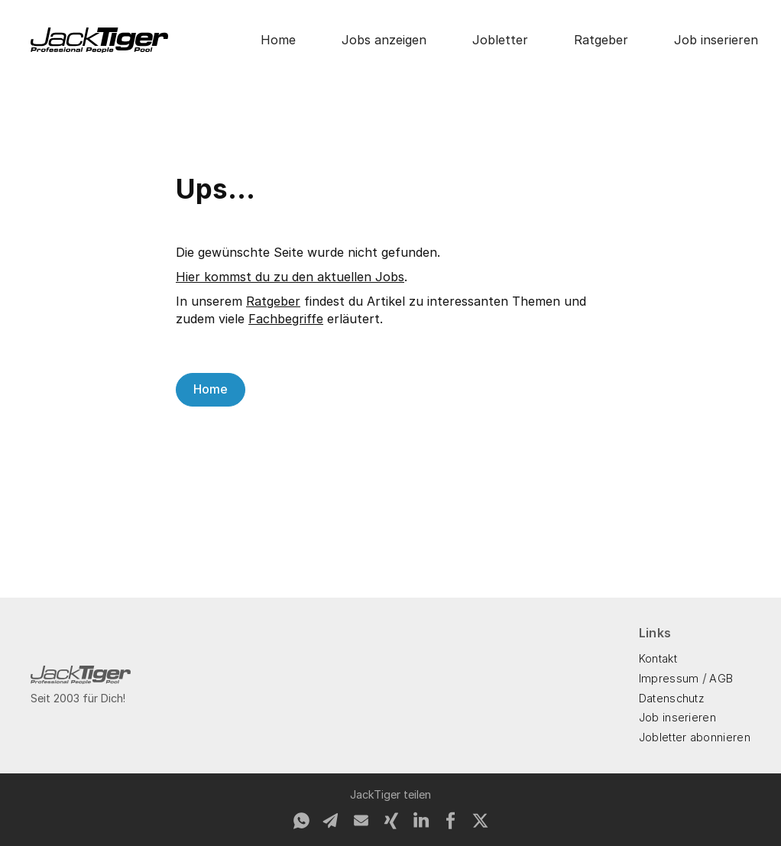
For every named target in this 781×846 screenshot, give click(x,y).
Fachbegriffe (285, 318)
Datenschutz (672, 698)
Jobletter (500, 39)
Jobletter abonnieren (694, 737)
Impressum (669, 678)
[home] (99, 40)
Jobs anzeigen (384, 39)
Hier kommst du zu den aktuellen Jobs (290, 276)
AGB (721, 678)
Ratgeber (601, 39)
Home (278, 39)
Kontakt (658, 658)
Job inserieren (716, 39)
